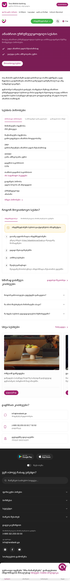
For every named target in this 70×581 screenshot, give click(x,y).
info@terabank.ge (19, 414)
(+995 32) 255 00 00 (12, 534)
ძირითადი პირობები (13, 119)
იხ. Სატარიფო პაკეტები (16, 176)
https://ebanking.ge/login (32, 240)
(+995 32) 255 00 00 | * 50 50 (24, 425)
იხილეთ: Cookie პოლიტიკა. (45, 573)
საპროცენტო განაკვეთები (36, 119)
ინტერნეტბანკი (11, 218)
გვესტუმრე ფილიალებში (23, 437)
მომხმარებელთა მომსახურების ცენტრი (37, 218)
